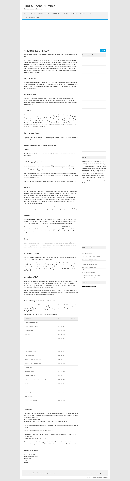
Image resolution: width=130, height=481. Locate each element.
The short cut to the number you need (33, 9)
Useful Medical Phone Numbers (89, 251)
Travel (32, 13)
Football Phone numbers (87, 253)
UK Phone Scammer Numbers (31, 17)
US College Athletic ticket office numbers (91, 277)
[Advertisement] (65, 33)
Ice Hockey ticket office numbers (89, 261)
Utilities (73, 13)
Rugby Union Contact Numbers (89, 267)
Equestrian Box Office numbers (89, 259)
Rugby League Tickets (87, 269)
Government (55, 13)
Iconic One (89, 477)
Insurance (82, 13)
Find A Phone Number (39, 6)
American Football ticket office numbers (91, 275)
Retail (65, 13)
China (47, 13)
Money (40, 13)
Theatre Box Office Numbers (89, 272)
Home (25, 13)
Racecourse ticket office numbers (90, 264)
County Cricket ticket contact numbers (91, 256)
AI (90, 13)
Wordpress (105, 477)
